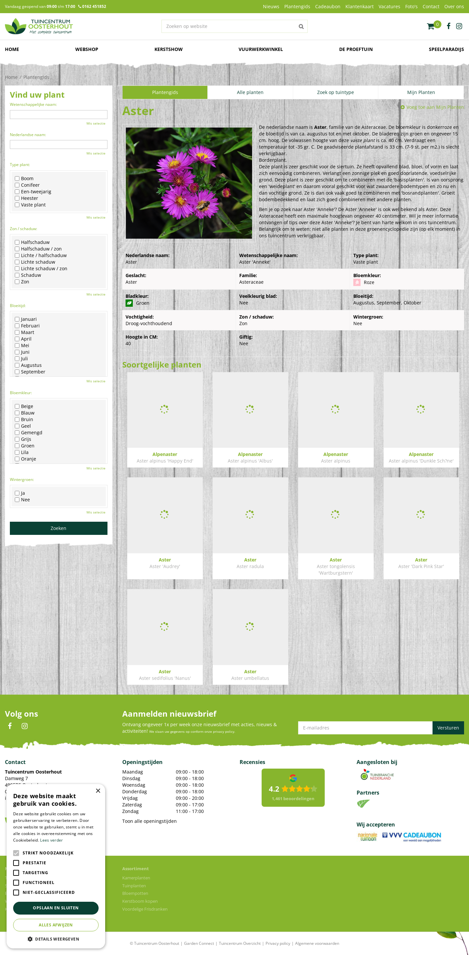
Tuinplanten (134, 886)
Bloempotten (135, 893)
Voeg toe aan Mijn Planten (435, 107)
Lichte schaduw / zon (41, 268)
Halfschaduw (32, 242)
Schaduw (28, 275)
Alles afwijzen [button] (56, 925)
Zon (22, 281)
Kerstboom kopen (140, 901)
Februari (27, 325)
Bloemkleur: (21, 393)
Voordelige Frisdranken (145, 909)
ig (459, 26)
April (23, 339)
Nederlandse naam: (28, 134)
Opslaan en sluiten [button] (56, 908)
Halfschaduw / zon (38, 249)
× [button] (97, 791)
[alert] (56, 866)
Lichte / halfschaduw (41, 255)
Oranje (25, 459)
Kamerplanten (136, 878)
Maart (24, 332)
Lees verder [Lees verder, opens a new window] (51, 840)
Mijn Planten (421, 92)
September (30, 372)
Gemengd (28, 432)
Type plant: (20, 164)
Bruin (24, 419)
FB (10, 726)
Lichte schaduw (35, 262)
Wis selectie (96, 123)
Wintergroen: (22, 479)
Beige (24, 406)
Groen (25, 445)
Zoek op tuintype (335, 92)
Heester (26, 198)
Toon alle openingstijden (149, 821)
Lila (22, 452)
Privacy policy (278, 943)
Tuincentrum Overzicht (240, 943)
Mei (22, 345)
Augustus (28, 365)
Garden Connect (199, 943)
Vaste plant (30, 205)
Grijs (23, 439)
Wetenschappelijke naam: (33, 104)
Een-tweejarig (33, 191)
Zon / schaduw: (23, 229)
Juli (21, 358)
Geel (23, 426)
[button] (56, 939)
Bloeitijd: (18, 305)
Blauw (25, 413)
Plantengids (165, 92)
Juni (22, 352)
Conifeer (27, 185)
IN (25, 726)
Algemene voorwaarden (317, 943)
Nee (22, 499)
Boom (24, 178)
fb (448, 26)
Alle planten (250, 92)
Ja (20, 493)
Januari (26, 319)
